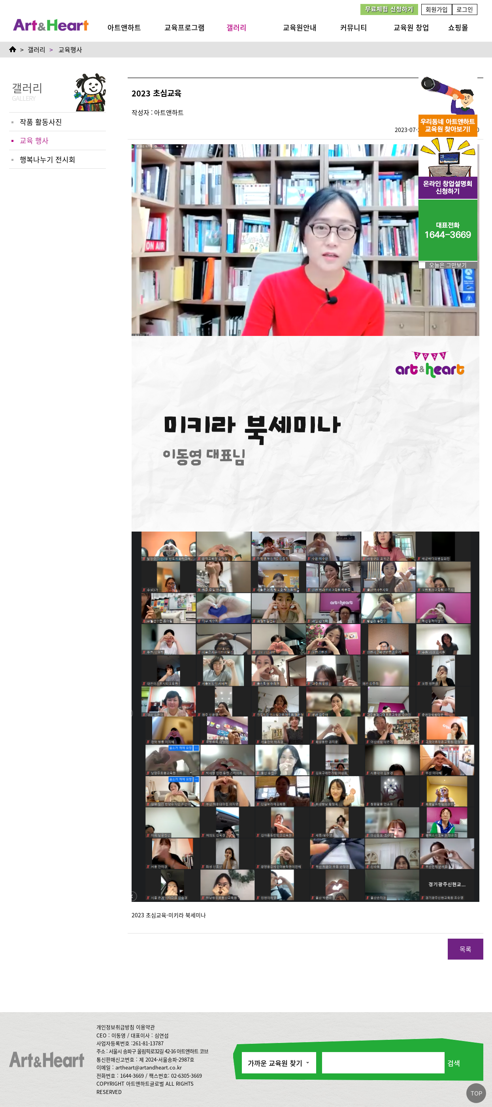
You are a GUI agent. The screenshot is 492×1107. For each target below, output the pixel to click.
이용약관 (145, 1027)
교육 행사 (34, 140)
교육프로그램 (184, 27)
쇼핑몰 (458, 27)
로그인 (464, 9)
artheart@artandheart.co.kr (148, 1067)
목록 (465, 949)
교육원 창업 (411, 27)
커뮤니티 (353, 27)
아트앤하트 (124, 27)
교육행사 (70, 49)
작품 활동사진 (41, 122)
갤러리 (236, 27)
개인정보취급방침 (115, 1027)
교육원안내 (300, 27)
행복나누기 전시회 (47, 159)
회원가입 (437, 9)
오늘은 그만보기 (448, 265)
